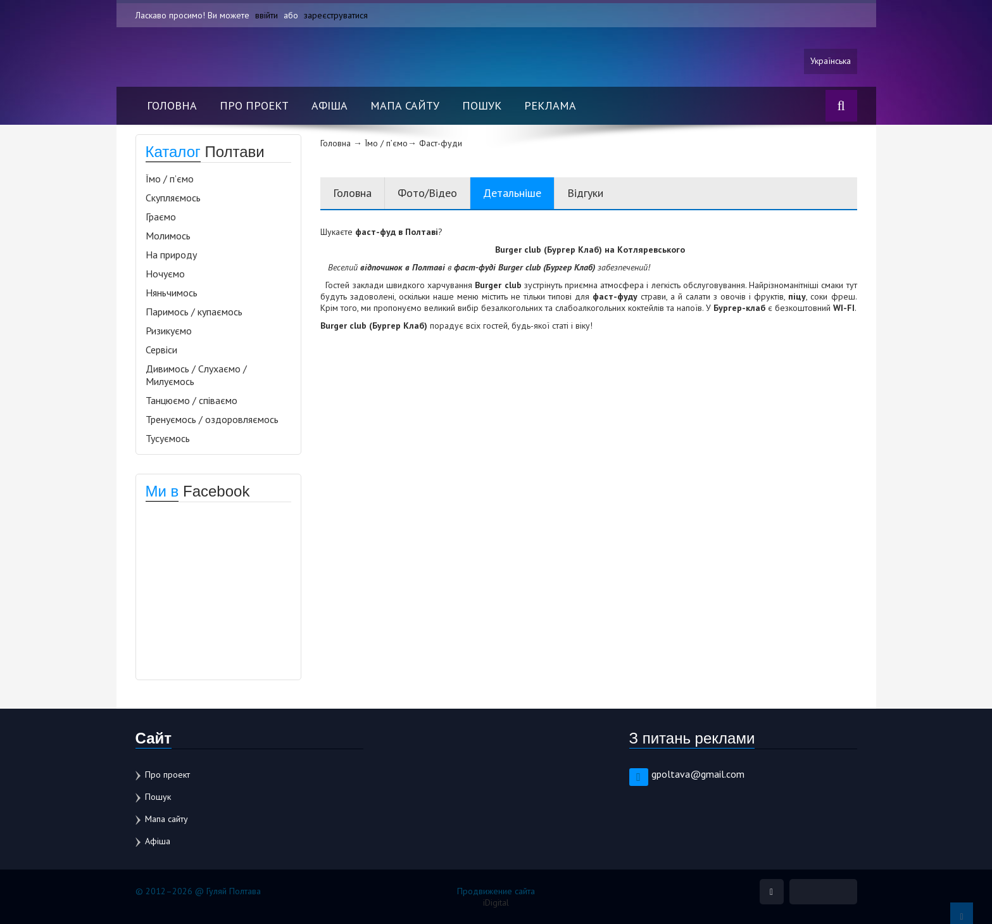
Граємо (161, 216)
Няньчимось (172, 292)
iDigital (496, 902)
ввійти (266, 15)
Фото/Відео (427, 193)
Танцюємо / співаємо (191, 400)
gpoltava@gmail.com (697, 774)
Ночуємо (165, 273)
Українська (830, 61)
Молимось (168, 235)
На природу (171, 254)
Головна (172, 105)
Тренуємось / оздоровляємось (212, 419)
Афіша (329, 105)
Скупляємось (173, 197)
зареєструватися (336, 15)
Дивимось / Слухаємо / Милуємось (196, 375)
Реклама (550, 105)
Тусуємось (168, 438)
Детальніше (512, 193)
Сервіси (161, 349)
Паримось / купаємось (194, 311)
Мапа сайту (404, 105)
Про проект (254, 105)
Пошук (481, 105)
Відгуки (585, 193)
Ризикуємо (169, 330)
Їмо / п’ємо (170, 178)
